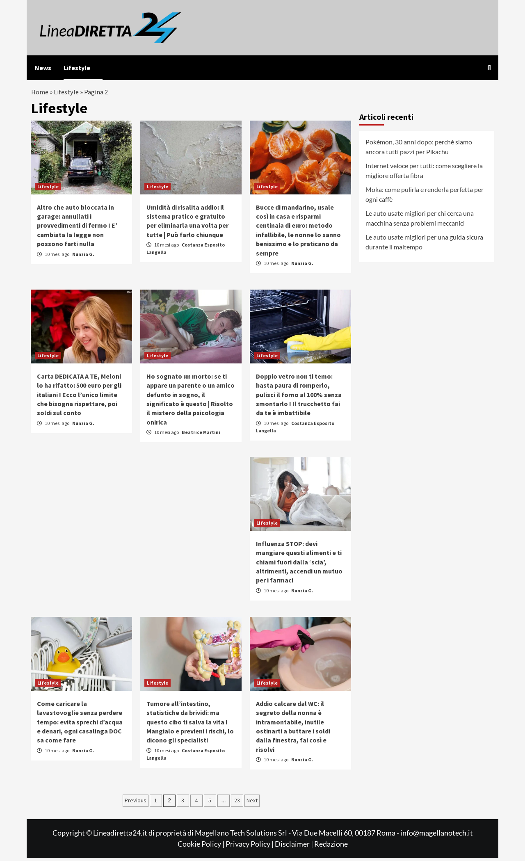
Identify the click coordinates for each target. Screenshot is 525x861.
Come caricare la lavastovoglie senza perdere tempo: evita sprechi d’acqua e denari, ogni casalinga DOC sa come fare (80, 725)
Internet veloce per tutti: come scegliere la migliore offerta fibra (424, 174)
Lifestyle (77, 68)
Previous (135, 803)
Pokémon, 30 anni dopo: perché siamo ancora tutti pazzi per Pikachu (418, 150)
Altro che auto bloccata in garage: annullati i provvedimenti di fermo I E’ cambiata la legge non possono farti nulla (77, 228)
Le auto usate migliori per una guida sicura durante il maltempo (424, 245)
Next (252, 803)
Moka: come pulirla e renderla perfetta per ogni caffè (424, 197)
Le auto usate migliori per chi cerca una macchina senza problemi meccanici (419, 221)
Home (40, 93)
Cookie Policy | (202, 847)
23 (237, 803)
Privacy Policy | (250, 847)
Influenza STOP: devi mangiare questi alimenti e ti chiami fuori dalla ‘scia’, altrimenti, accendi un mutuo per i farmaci (299, 565)
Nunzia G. (83, 257)
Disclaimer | (294, 847)
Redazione (331, 847)
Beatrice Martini (201, 436)
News (43, 68)
